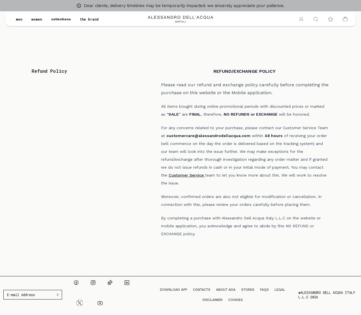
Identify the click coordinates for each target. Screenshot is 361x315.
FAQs (264, 290)
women (36, 19)
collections (61, 19)
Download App (173, 290)
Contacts (201, 290)
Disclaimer (212, 300)
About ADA (225, 290)
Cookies (235, 300)
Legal (279, 290)
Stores (247, 290)
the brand (89, 19)
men (19, 19)
